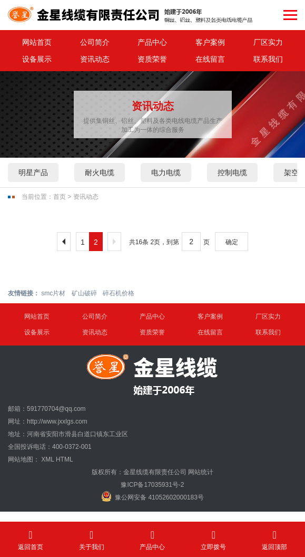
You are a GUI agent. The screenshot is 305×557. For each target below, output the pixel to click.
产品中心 (152, 42)
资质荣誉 (152, 59)
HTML (64, 459)
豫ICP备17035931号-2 (152, 484)
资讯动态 (95, 59)
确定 (231, 242)
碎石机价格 (118, 293)
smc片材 (53, 293)
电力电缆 (166, 172)
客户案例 (210, 42)
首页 (59, 196)
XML (47, 459)
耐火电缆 (99, 172)
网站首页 (37, 42)
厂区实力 (268, 42)
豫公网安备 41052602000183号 (152, 496)
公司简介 (95, 42)
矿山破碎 (84, 293)
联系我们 (268, 59)
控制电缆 (232, 172)
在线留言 (210, 59)
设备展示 (37, 59)
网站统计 (200, 472)
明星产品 (33, 172)
